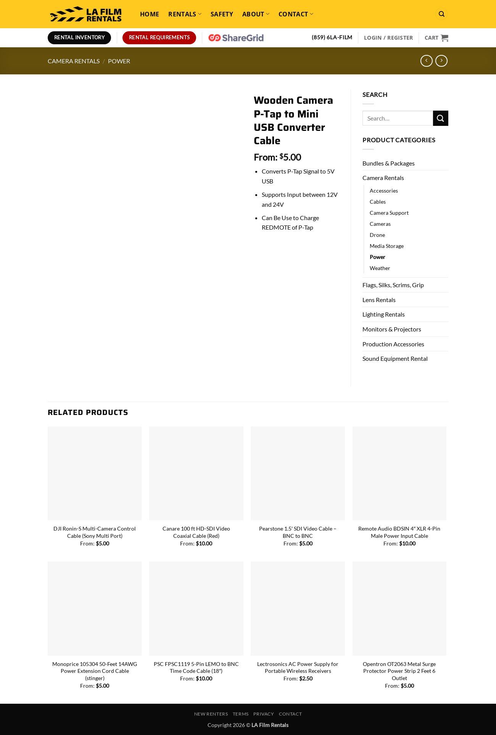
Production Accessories (393, 343)
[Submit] (440, 118)
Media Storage (387, 246)
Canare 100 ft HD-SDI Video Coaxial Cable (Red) (196, 532)
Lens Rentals (379, 299)
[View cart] (436, 37)
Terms (241, 714)
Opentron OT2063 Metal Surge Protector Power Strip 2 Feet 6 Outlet (399, 671)
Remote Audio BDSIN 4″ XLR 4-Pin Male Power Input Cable (399, 532)
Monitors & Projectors (391, 329)
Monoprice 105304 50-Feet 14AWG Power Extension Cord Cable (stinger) (94, 671)
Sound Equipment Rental (395, 358)
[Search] (441, 14)
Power (119, 60)
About (255, 14)
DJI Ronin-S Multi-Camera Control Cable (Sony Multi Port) (94, 532)
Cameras (380, 223)
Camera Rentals (74, 60)
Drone (377, 235)
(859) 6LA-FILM (332, 37)
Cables (378, 201)
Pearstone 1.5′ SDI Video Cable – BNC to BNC (298, 532)
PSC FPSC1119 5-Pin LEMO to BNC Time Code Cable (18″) (196, 667)
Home (149, 14)
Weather (380, 268)
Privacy (263, 714)
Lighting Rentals (383, 314)
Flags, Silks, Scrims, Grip (393, 284)
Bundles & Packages (388, 163)
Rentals (184, 14)
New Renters (211, 714)
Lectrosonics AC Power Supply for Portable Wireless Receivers (297, 667)
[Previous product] (441, 61)
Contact (296, 14)
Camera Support (389, 212)
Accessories (384, 190)
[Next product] (426, 61)
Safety (222, 14)
